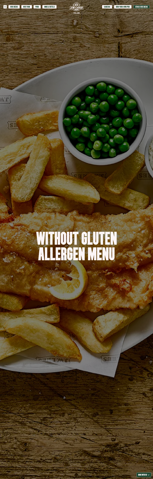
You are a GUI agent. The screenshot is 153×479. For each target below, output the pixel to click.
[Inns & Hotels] (49, 7)
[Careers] (107, 6)
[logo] (76, 6)
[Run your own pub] (122, 6)
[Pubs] (37, 7)
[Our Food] (26, 7)
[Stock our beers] (142, 6)
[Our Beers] (14, 7)
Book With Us (143, 475)
